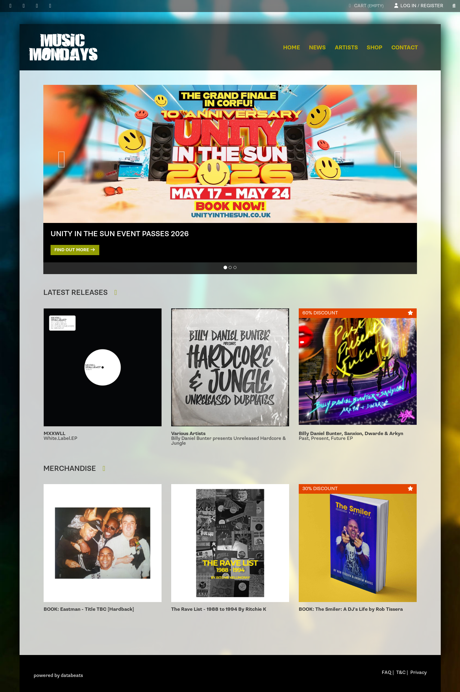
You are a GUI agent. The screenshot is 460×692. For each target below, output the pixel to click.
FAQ (386, 672)
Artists (346, 47)
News (317, 47)
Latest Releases (81, 292)
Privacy (418, 672)
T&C (401, 672)
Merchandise (76, 468)
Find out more (75, 250)
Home (291, 47)
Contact (404, 47)
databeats (72, 675)
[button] (62, 160)
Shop (374, 47)
